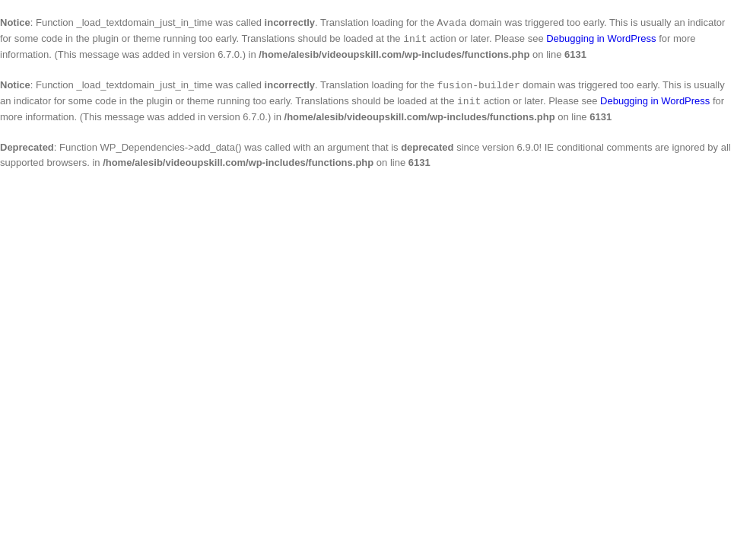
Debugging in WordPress (601, 39)
